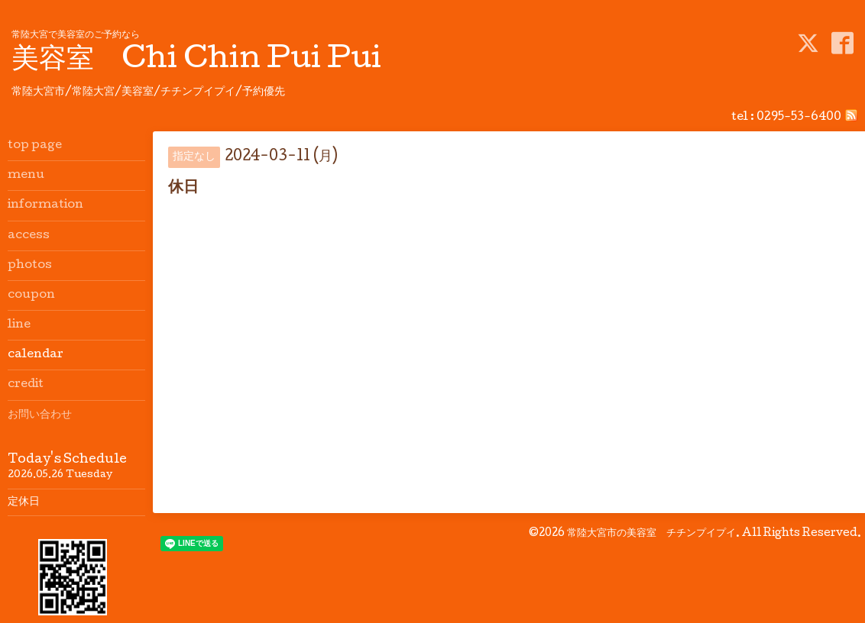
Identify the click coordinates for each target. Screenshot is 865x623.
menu (26, 175)
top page (35, 146)
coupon (31, 295)
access (29, 236)
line (19, 325)
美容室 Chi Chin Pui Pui (196, 61)
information (45, 205)
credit (26, 385)
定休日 (24, 502)
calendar (35, 355)
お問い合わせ (40, 415)
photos (30, 266)
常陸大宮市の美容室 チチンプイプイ (651, 533)
